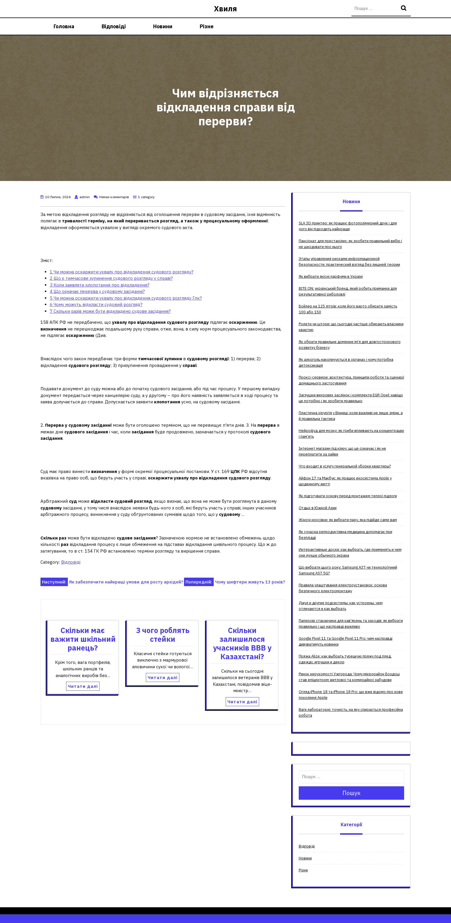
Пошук (404, 8)
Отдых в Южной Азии (318, 507)
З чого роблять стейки (162, 634)
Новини (162, 26)
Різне (206, 26)
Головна (64, 26)
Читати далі (83, 686)
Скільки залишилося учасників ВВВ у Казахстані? (242, 643)
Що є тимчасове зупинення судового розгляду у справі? (111, 278)
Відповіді (114, 26)
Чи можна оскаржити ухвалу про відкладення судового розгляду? (121, 272)
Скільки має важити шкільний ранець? (83, 639)
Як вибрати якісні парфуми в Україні (331, 276)
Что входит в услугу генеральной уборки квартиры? (345, 466)
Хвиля (225, 8)
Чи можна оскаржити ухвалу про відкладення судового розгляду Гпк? (126, 298)
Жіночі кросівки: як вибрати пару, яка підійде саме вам (348, 519)
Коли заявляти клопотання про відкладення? (99, 285)
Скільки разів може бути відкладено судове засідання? (110, 311)
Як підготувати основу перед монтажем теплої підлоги (348, 495)
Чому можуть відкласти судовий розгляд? (96, 304)
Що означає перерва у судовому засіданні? (97, 291)
